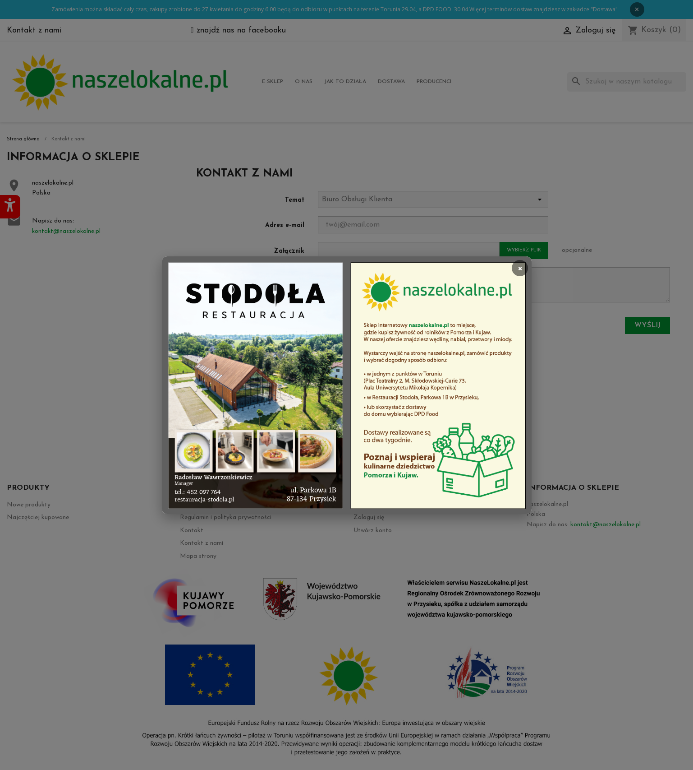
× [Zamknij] (520, 267)
